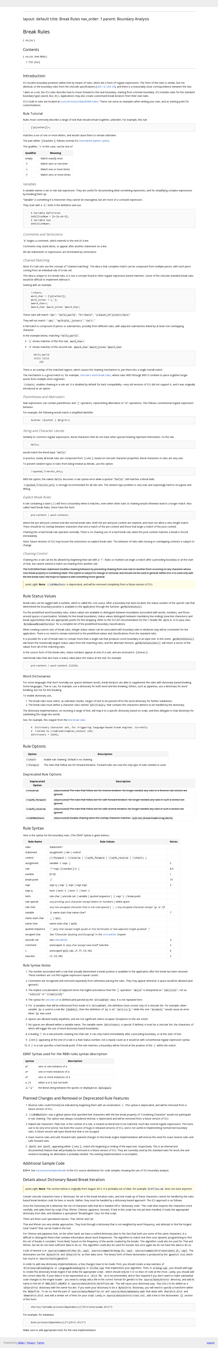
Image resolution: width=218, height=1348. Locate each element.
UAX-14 (100, 86)
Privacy (31, 1342)
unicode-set (52, 999)
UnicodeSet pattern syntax (94, 140)
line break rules (76, 720)
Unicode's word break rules (95, 375)
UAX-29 (110, 86)
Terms (40, 1342)
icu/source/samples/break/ (51, 1170)
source (210, 1342)
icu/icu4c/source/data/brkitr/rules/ (79, 101)
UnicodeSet (109, 934)
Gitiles (21, 1342)
